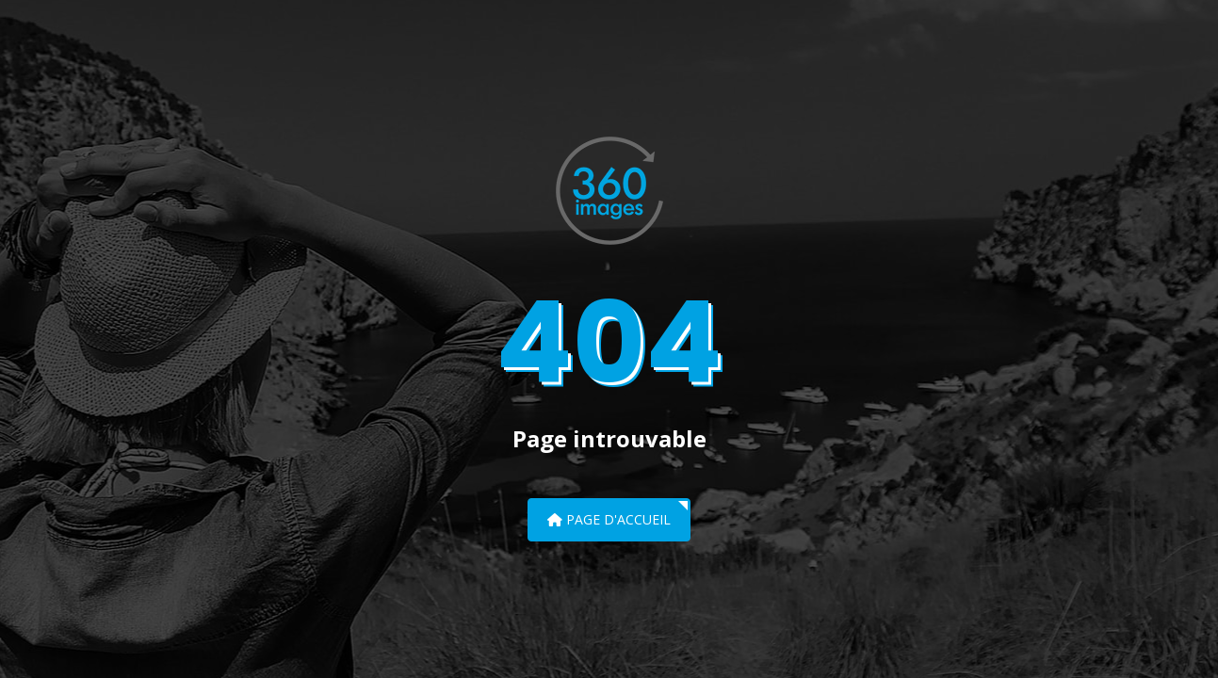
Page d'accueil (609, 519)
